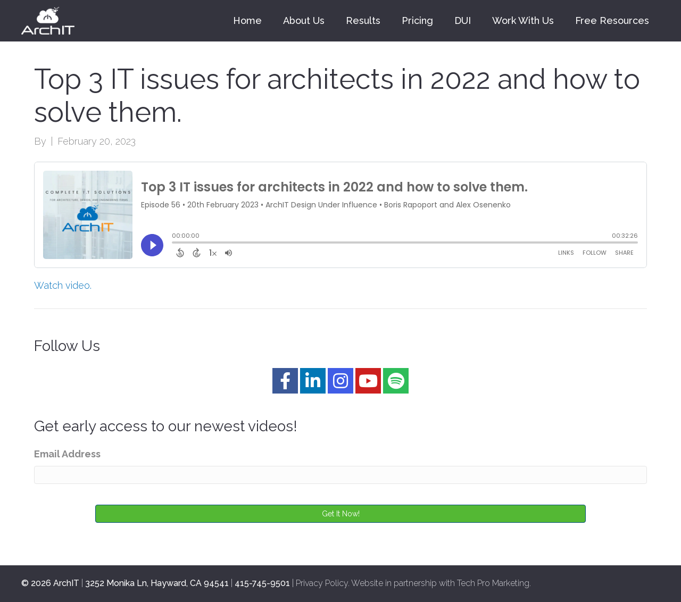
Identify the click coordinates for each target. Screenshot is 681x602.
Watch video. (63, 285)
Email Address (67, 453)
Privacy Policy (322, 583)
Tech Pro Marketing (493, 583)
